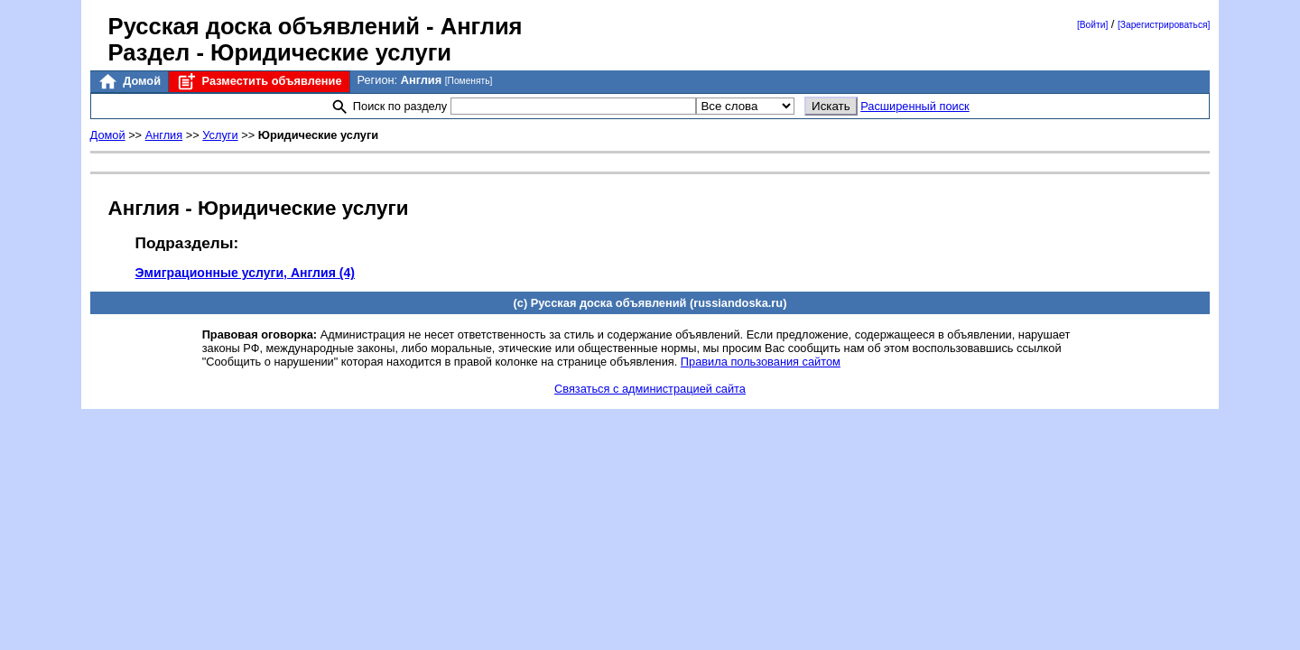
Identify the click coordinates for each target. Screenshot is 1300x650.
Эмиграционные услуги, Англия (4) (245, 272)
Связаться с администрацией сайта (650, 388)
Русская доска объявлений (264, 26)
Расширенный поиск (915, 106)
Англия (164, 135)
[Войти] (1092, 25)
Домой (129, 81)
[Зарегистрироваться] (1164, 25)
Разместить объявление (258, 81)
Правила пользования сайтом (760, 361)
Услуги (219, 135)
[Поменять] (469, 81)
